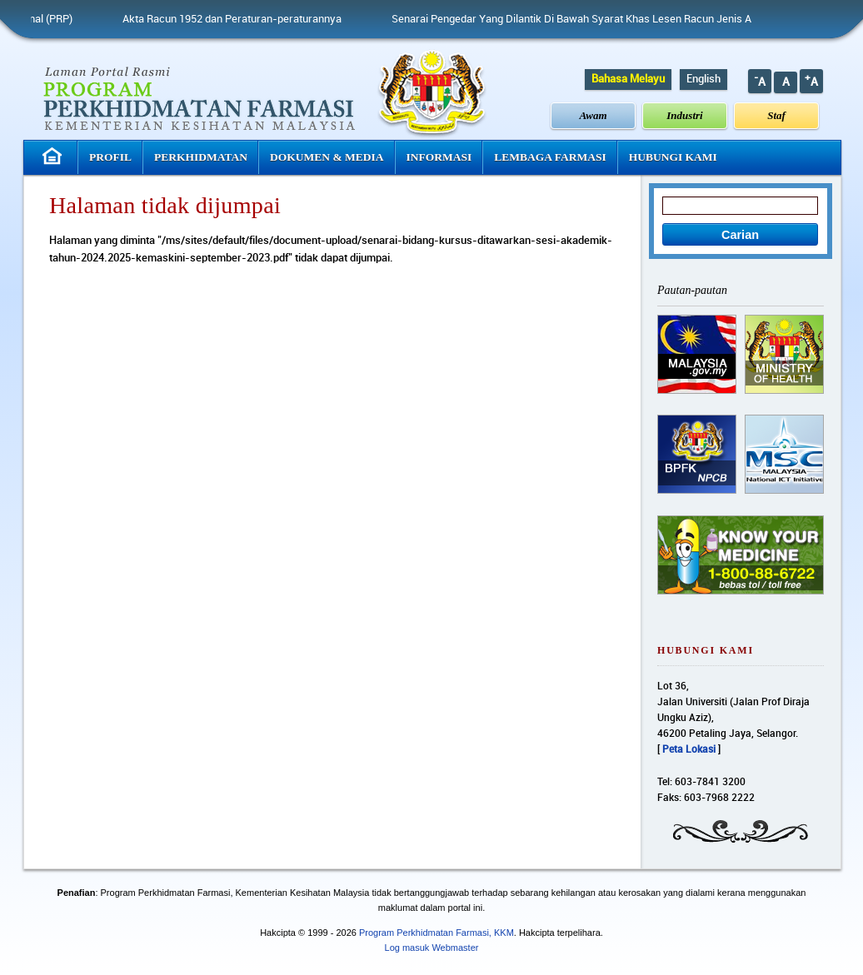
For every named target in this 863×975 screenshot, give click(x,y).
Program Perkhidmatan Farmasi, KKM (436, 933)
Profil (110, 157)
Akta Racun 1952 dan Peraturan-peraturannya (238, 19)
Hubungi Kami (673, 157)
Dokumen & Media (327, 157)
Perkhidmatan (200, 157)
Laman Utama (54, 156)
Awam (593, 115)
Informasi (439, 157)
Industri (684, 115)
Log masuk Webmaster (432, 948)
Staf (776, 115)
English (703, 79)
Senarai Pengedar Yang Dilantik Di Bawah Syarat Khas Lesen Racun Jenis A (578, 19)
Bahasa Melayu (628, 79)
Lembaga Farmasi (550, 157)
